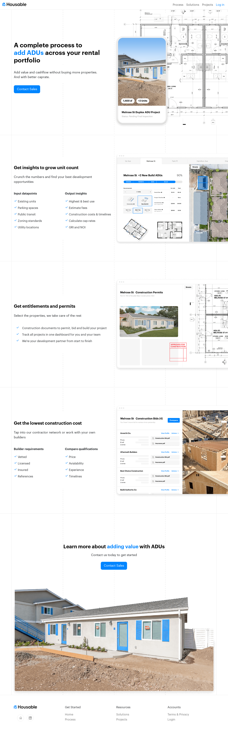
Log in (220, 4)
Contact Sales (27, 89)
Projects (207, 4)
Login (171, 719)
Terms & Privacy (178, 714)
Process (178, 4)
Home (69, 714)
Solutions (192, 4)
